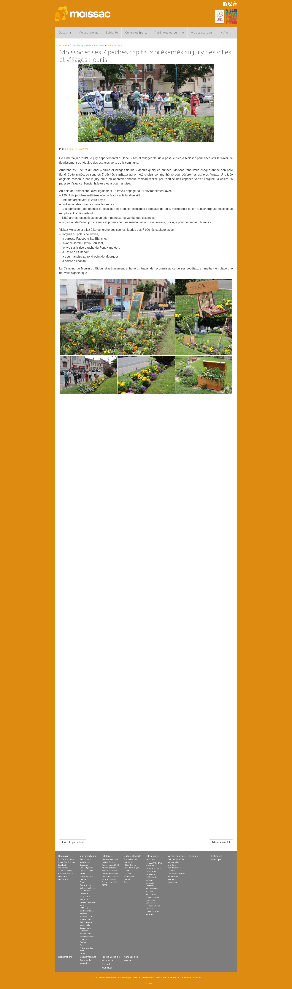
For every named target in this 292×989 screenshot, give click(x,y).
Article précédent (73, 842)
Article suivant (221, 842)
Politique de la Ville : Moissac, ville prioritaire (176, 862)
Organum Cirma (152, 911)
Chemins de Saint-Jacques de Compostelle (153, 900)
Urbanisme (85, 931)
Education (84, 865)
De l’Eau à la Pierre (66, 859)
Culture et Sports (136, 32)
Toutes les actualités (80, 45)
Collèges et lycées (88, 888)
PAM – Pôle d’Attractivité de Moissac (87, 911)
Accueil (63, 45)
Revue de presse (65, 873)
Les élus (193, 855)
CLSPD (104, 885)
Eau (81, 945)
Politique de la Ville (110, 882)
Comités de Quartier (176, 873)
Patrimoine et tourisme (169, 32)
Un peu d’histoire (153, 868)
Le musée (150, 883)
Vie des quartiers (201, 32)
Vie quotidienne (89, 32)
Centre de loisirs (87, 885)
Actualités (98, 45)
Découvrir (64, 32)
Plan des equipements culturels (130, 876)
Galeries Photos (65, 871)
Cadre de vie (113, 45)
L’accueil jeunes (86, 868)
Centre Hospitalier (110, 873)
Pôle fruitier (85, 896)
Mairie (224, 32)
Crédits (150, 983)
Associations (173, 882)
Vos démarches (88, 956)
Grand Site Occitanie (66, 862)
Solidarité (112, 32)
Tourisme (84, 899)
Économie (84, 893)
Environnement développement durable (87, 936)
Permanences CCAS (110, 865)
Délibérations (65, 956)
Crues (82, 953)
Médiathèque (130, 865)
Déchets (83, 942)
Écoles (82, 882)
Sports (126, 882)
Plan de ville (85, 890)
